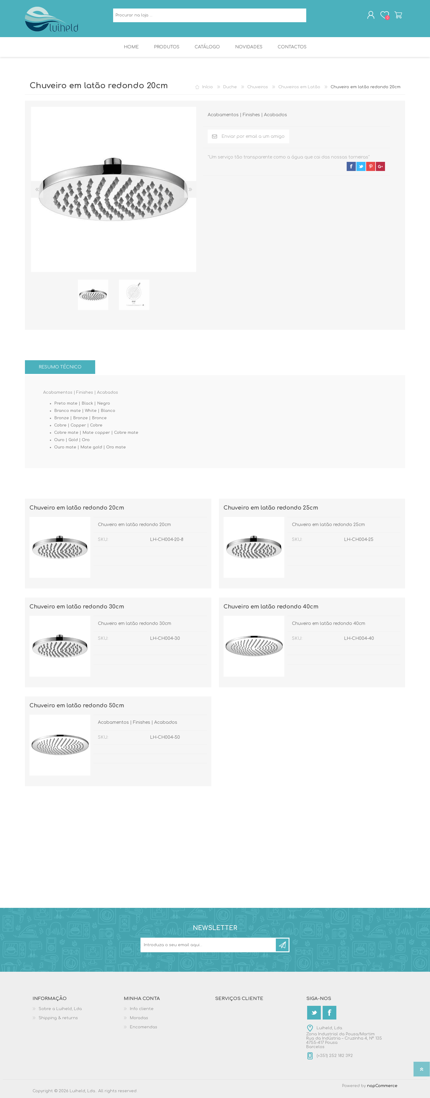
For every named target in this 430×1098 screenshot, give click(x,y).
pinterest (370, 166)
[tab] (60, 367)
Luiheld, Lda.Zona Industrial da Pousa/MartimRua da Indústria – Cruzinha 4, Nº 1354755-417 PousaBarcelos (344, 1037)
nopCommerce (382, 1086)
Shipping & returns (58, 1018)
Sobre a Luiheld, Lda (60, 1009)
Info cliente (142, 1009)
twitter (361, 166)
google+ (380, 166)
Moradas (139, 1018)
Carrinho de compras (398, 15)
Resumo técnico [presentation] (60, 367)
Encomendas (143, 1027)
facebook (351, 166)
